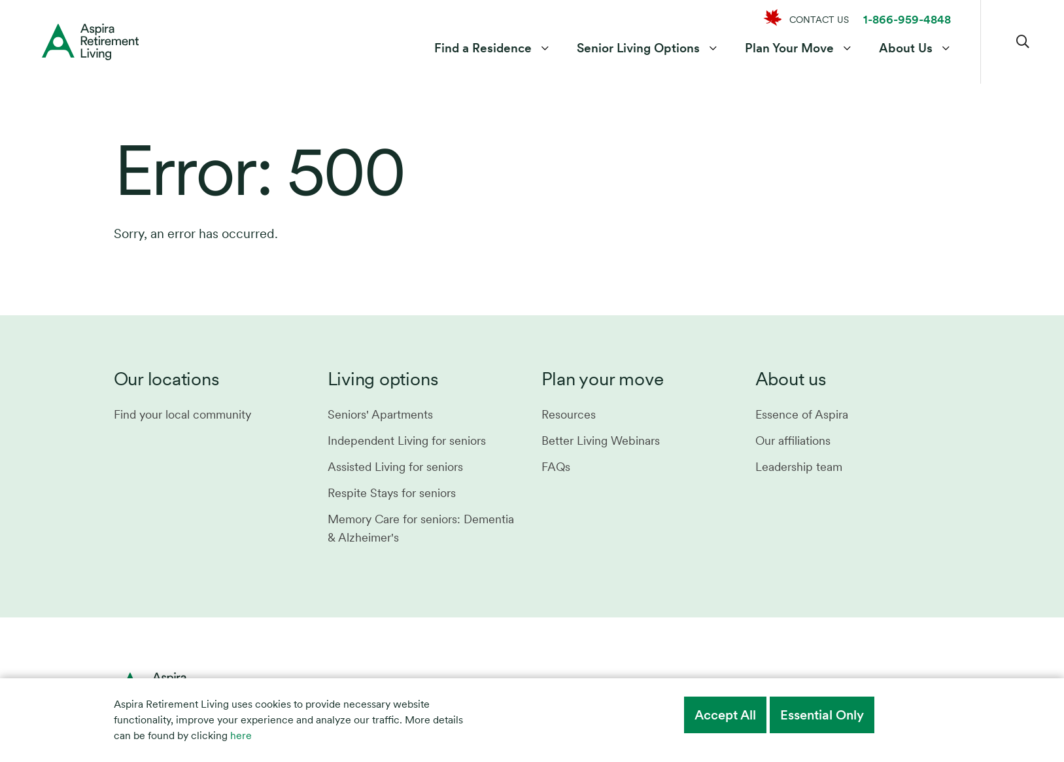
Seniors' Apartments (380, 414)
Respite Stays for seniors (392, 493)
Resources (568, 414)
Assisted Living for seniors (395, 467)
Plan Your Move (789, 48)
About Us (906, 48)
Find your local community (182, 414)
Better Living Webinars (600, 440)
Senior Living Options (638, 48)
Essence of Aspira (801, 414)
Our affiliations (793, 440)
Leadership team (798, 467)
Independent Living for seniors (407, 440)
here (241, 735)
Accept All (725, 715)
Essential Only (822, 715)
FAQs (555, 467)
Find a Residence (483, 48)
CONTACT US (819, 19)
